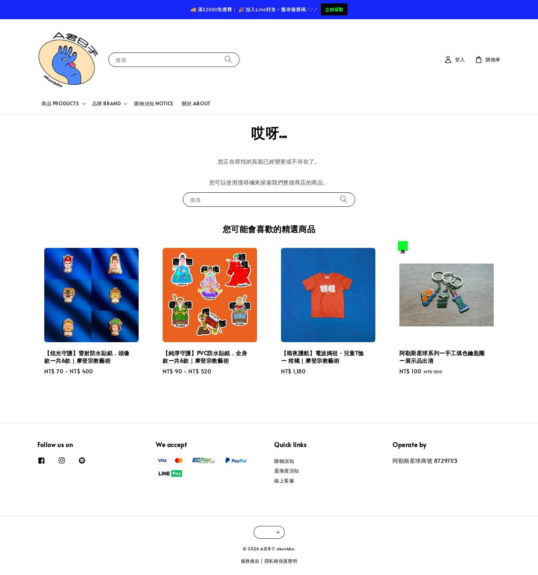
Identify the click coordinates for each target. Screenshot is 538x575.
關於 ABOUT (196, 103)
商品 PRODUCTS (60, 103)
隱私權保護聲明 (281, 561)
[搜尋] (228, 59)
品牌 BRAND (106, 103)
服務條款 (250, 561)
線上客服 (284, 480)
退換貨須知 (286, 470)
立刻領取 (334, 9)
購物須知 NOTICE (154, 103)
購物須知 (284, 461)
